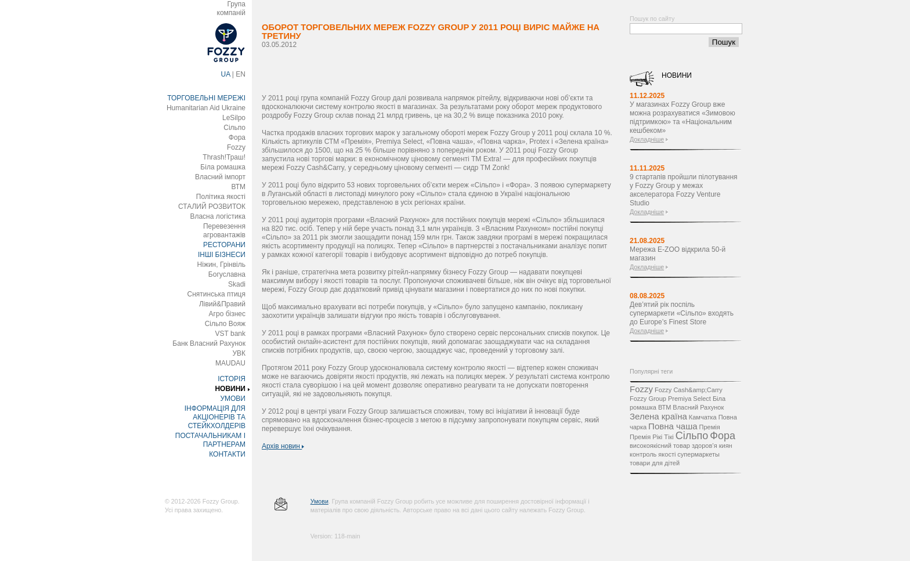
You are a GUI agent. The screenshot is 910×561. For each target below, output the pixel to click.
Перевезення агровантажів (224, 230)
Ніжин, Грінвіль (221, 264)
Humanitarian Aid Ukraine (206, 108)
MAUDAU (230, 363)
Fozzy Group (648, 398)
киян (725, 445)
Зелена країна (658, 416)
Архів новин (283, 446)
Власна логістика (217, 216)
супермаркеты (698, 454)
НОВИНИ (230, 389)
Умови (319, 501)
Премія (709, 427)
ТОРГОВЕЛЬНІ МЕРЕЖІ (206, 98)
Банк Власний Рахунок (208, 343)
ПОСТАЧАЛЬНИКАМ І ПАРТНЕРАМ (210, 440)
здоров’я (704, 445)
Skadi (236, 284)
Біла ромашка (222, 167)
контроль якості (653, 454)
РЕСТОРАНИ (224, 245)
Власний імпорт (220, 177)
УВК (238, 353)
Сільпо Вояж (225, 324)
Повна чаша (672, 426)
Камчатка (703, 417)
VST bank (230, 334)
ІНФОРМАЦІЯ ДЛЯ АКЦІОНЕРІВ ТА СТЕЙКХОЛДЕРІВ (215, 417)
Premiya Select (689, 398)
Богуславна (226, 274)
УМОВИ (232, 398)
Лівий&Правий (222, 304)
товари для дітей (655, 462)
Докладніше (647, 139)
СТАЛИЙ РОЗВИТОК (211, 206)
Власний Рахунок (698, 407)
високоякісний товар (660, 445)
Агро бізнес (227, 314)
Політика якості (220, 197)
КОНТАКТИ (227, 454)
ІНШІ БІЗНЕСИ (221, 255)
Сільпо (234, 128)
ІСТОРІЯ (231, 379)
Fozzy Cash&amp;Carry (689, 389)
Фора (237, 137)
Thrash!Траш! (224, 157)
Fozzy (236, 147)
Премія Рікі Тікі (652, 436)
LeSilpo (233, 118)
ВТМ (238, 187)
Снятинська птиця (216, 294)
